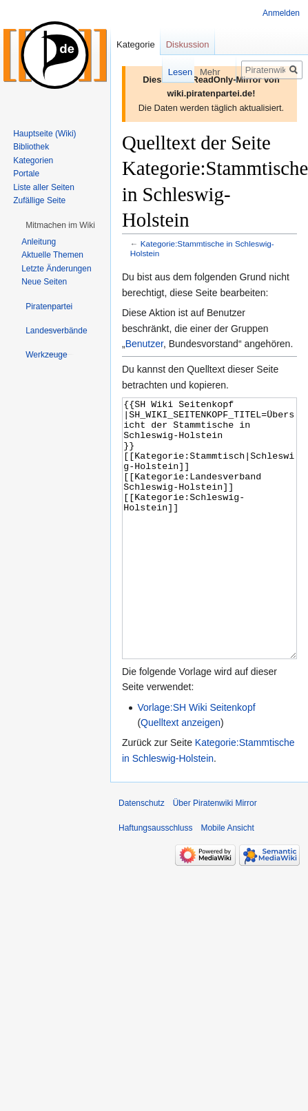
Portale (26, 173)
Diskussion (187, 44)
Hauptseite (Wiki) (44, 133)
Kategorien (33, 160)
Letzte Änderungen (56, 268)
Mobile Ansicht (227, 879)
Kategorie (135, 44)
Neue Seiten (44, 282)
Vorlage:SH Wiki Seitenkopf (196, 759)
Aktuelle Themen (52, 255)
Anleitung (38, 242)
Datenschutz (142, 855)
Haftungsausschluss (155, 879)
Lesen (164, 72)
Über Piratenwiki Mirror (215, 855)
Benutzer (144, 343)
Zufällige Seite (39, 200)
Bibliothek (31, 147)
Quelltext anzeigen (180, 774)
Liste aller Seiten (43, 187)
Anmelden (281, 13)
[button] (60, 225)
